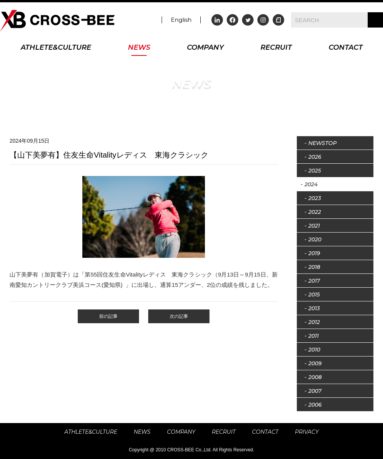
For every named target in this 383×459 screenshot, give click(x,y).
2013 (314, 308)
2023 (314, 198)
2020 (314, 239)
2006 (315, 404)
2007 (314, 390)
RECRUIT (276, 48)
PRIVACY (307, 431)
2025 (314, 170)
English (181, 19)
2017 (314, 280)
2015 (314, 294)
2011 (313, 335)
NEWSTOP (322, 143)
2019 (314, 253)
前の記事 (108, 316)
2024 (311, 184)
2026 (314, 156)
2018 (314, 267)
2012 (314, 322)
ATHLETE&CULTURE (56, 48)
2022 (314, 211)
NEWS (139, 48)
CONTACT (346, 48)
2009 (315, 363)
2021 (314, 225)
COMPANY (205, 48)
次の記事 (179, 316)
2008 (315, 377)
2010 (314, 349)
